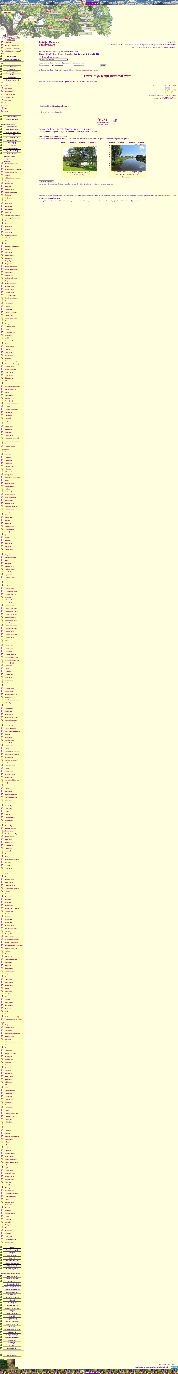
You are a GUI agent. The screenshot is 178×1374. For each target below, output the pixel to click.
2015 (86, 172)
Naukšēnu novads (82, 82)
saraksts (11, 45)
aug (113, 124)
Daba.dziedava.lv (13, 51)
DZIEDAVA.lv (92, 3)
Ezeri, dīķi (56, 52)
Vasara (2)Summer (113, 120)
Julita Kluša (93, 146)
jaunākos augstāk (103, 124)
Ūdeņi (60, 54)
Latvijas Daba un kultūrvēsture (49, 43)
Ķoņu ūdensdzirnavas (60, 106)
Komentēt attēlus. (60, 136)
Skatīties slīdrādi (45, 136)
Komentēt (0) (79, 175)
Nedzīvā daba (51, 54)
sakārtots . (86, 70)
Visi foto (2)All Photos (103, 120)
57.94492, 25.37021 (164, 98)
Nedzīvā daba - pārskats (12, 80)
